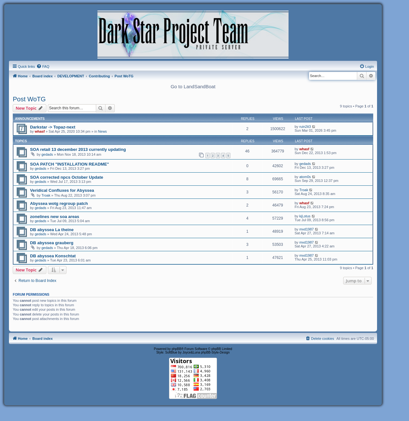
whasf (40, 131)
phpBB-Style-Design (215, 352)
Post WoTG (29, 99)
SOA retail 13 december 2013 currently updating (78, 149)
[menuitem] (42, 66)
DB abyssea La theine (51, 229)
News (102, 131)
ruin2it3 (305, 127)
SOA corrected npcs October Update (66, 177)
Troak (46, 195)
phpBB (176, 349)
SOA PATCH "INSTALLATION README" (69, 164)
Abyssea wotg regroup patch (59, 203)
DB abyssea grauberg (51, 242)
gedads (47, 154)
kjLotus (305, 216)
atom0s (305, 177)
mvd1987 (306, 229)
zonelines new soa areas (54, 216)
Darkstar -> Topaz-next (52, 127)
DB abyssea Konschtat (53, 255)
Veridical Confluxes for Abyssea (62, 190)
